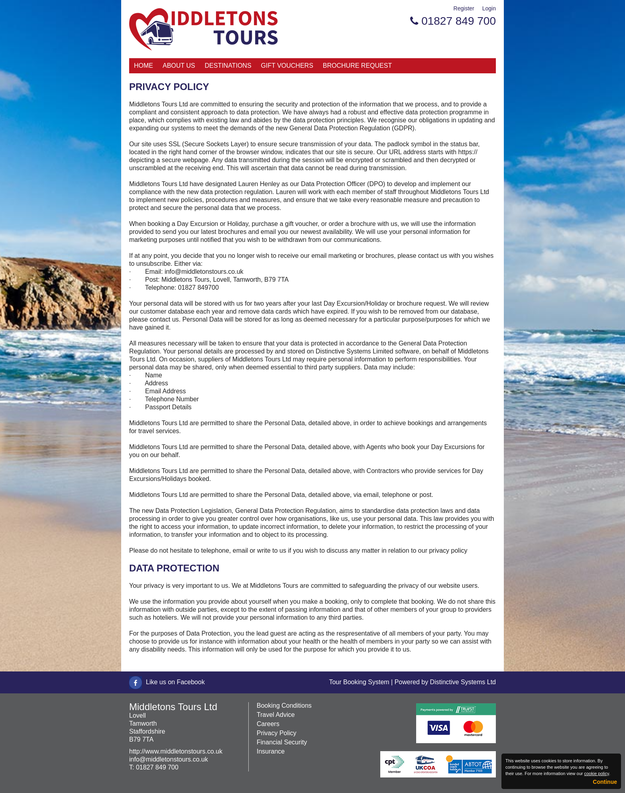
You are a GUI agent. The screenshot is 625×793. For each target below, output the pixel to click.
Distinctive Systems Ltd (463, 682)
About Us (179, 65)
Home (143, 65)
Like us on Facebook (175, 682)
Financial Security (282, 742)
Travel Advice (276, 714)
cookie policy (596, 773)
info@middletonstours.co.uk (168, 759)
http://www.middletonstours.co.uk (175, 751)
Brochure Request (357, 65)
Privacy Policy (277, 733)
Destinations (228, 65)
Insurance (271, 751)
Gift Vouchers (287, 65)
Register (464, 8)
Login (489, 8)
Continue (605, 782)
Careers (268, 723)
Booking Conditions (284, 705)
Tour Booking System (359, 682)
